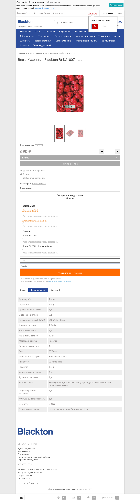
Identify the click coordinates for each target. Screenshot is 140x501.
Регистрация (107, 13)
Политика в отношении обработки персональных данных (34, 458)
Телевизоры (44, 36)
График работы (24, 13)
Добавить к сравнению (32, 178)
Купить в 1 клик (70, 164)
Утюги (38, 31)
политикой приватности (44, 8)
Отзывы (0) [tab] (56, 290)
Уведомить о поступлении (70, 273)
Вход (120, 13)
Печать (25, 174)
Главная (21, 53)
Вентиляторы (108, 40)
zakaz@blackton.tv (32, 483)
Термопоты (104, 36)
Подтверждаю (116, 5)
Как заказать (24, 451)
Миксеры (50, 31)
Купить (69, 158)
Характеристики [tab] (38, 290)
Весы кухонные (63, 40)
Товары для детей (42, 45)
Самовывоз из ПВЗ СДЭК (34, 220)
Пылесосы (25, 31)
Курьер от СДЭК (30, 210)
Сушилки (24, 45)
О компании (58, 13)
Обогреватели (27, 36)
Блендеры (25, 40)
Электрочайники (63, 36)
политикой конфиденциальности (59, 281)
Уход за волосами (85, 36)
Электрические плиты (86, 40)
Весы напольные (43, 40)
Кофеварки (64, 31)
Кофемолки (80, 31)
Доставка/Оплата (42, 13)
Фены (117, 36)
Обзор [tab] (23, 290)
